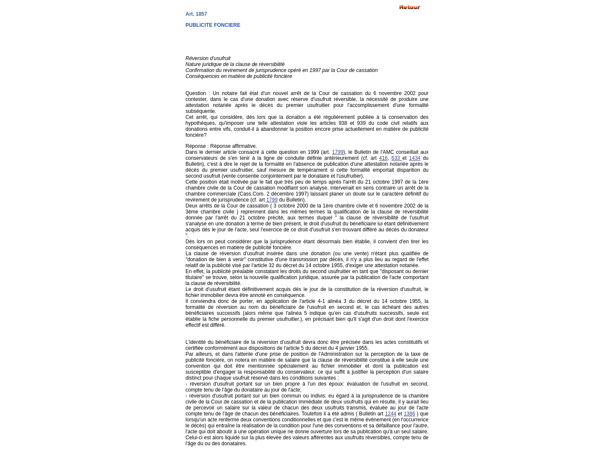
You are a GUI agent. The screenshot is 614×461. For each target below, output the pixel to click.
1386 (409, 414)
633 (397, 158)
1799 (338, 152)
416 (383, 158)
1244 (391, 414)
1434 (414, 158)
